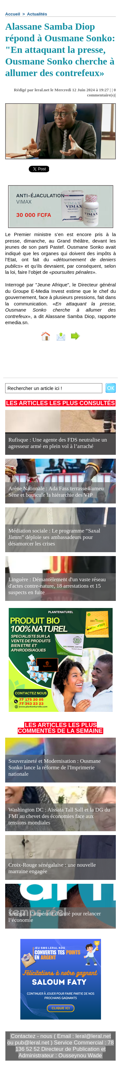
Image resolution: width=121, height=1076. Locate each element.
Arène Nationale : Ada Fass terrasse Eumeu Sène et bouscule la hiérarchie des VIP (56, 491)
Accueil (12, 14)
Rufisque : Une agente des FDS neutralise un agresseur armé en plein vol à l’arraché (57, 443)
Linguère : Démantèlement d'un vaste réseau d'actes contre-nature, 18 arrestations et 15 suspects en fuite (57, 585)
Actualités (37, 14)
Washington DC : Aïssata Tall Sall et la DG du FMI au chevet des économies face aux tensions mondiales (59, 816)
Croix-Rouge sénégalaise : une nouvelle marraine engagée (52, 868)
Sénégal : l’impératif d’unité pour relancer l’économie (54, 917)
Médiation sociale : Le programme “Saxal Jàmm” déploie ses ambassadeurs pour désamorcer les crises (54, 537)
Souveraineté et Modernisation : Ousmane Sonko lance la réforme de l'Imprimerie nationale (54, 767)
